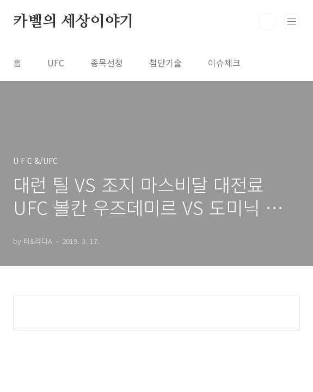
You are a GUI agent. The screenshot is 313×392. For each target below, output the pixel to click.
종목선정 (106, 62)
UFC (55, 62)
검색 (267, 22)
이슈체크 (224, 62)
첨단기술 (165, 62)
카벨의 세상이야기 (73, 21)
